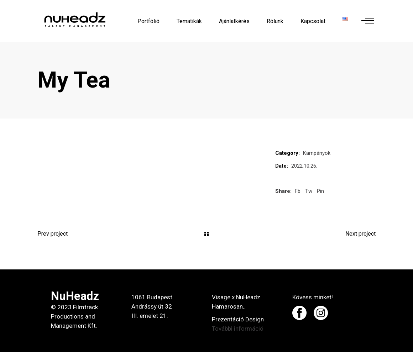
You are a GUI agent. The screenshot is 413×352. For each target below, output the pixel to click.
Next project (360, 233)
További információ (237, 328)
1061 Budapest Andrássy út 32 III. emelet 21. (151, 306)
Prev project (52, 233)
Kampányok (316, 153)
